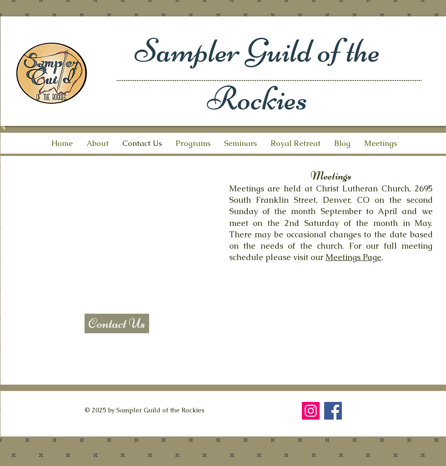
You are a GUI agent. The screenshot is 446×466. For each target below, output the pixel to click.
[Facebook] (333, 411)
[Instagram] (311, 411)
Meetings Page (353, 257)
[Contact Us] (117, 323)
